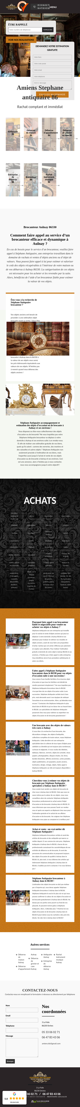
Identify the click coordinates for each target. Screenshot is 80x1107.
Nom (8, 1005)
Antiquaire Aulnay (48, 955)
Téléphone (10, 1026)
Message (9, 1036)
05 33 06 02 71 (44, 5)
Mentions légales (57, 1097)
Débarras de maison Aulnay (22, 958)
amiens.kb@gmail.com (51, 1043)
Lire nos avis (14, 1102)
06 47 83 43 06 (44, 8)
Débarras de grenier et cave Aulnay (35, 963)
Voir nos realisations (21, 39)
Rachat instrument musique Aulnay (60, 958)
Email (8, 1015)
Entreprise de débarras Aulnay (48, 965)
